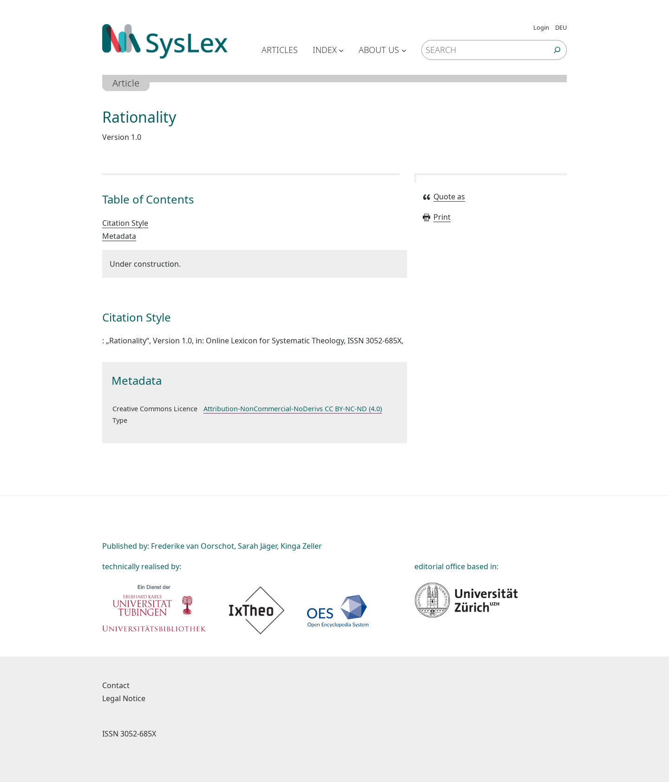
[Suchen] (557, 50)
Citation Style (125, 223)
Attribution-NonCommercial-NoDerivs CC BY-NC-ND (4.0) (292, 408)
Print (436, 217)
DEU (561, 27)
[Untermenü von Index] (341, 50)
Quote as (444, 196)
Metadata (119, 236)
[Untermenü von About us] (404, 50)
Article (125, 83)
